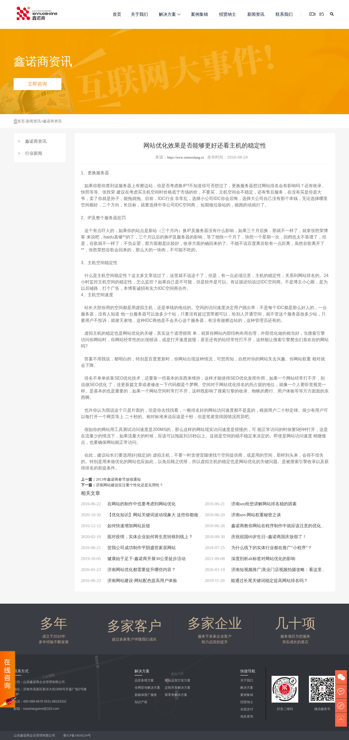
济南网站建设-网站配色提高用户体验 (129, 580)
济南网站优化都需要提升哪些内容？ (128, 569)
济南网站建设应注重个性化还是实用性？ (129, 485)
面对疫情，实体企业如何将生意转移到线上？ (137, 536)
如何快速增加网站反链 (115, 525)
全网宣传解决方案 (147, 687)
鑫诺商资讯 (52, 121)
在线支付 (246, 709)
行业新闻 (33, 153)
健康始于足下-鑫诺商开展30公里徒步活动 (133, 558)
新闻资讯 (255, 14)
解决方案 (170, 14)
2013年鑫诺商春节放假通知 (118, 479)
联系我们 (284, 14)
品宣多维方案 (144, 680)
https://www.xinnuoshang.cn (185, 157)
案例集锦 (199, 14)
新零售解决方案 (176, 695)
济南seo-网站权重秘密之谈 (243, 514)
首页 (117, 14)
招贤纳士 (227, 14)
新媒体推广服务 (146, 695)
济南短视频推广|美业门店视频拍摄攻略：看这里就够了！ (272, 569)
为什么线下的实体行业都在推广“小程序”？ (258, 547)
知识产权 (141, 702)
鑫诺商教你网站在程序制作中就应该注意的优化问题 (267, 525)
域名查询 (246, 716)
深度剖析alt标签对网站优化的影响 (250, 558)
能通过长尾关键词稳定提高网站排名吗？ (256, 580)
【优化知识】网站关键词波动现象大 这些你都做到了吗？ (148, 514)
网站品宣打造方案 (177, 680)
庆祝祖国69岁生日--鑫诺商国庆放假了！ (256, 536)
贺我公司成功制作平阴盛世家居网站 (128, 547)
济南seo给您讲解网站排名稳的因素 (251, 504)
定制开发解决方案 (177, 687)
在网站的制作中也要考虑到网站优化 (128, 504)
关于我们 (139, 14)
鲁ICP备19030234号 (77, 735)
